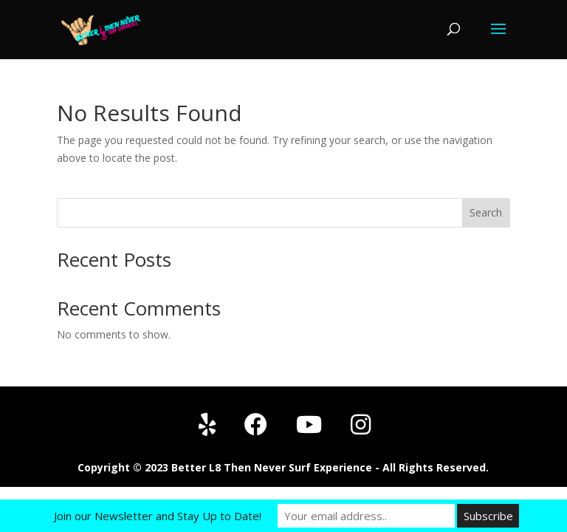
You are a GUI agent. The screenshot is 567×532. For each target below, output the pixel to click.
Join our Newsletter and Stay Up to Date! (157, 515)
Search (486, 212)
